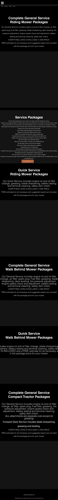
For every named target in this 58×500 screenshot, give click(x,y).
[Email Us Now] (28, 161)
